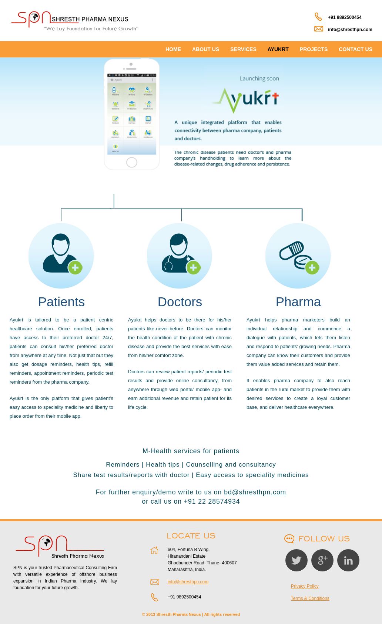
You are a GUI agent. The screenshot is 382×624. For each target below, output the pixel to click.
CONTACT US (355, 49)
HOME (173, 49)
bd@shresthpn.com (255, 492)
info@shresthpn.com (188, 581)
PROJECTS (314, 49)
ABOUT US (205, 49)
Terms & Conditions (310, 598)
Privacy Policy (305, 586)
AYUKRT (278, 49)
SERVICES (243, 49)
